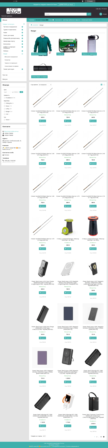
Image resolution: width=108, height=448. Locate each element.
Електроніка (6, 44)
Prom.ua (62, 443)
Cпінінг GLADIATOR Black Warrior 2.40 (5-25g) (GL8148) (42, 196)
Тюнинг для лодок (8, 69)
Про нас (5, 75)
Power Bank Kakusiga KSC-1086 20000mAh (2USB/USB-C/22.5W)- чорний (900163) (93, 372)
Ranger (5, 54)
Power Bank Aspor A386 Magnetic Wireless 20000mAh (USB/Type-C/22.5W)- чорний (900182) (68, 372)
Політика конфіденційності (72, 446)
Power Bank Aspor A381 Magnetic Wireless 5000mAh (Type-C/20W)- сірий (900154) (93, 328)
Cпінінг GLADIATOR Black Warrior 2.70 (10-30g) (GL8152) (67, 196)
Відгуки (5, 79)
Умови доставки (87, 20)
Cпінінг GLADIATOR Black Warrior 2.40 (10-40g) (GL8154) (67, 154)
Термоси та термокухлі (89, 54)
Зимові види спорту (9, 41)
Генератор (60, 54)
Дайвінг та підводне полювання (9, 47)
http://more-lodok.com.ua (11, 131)
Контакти (58, 20)
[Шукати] (89, 14)
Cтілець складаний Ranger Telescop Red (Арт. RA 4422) (93, 239)
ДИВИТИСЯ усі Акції (66, 4)
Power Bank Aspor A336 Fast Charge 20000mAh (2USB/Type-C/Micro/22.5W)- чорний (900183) (43, 328)
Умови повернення (35, 23)
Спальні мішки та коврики (39, 76)
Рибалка (5, 51)
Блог (50, 20)
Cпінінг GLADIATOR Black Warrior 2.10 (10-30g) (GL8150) (42, 111)
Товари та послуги (8, 24)
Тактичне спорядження (10, 27)
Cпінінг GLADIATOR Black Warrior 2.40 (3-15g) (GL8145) (93, 154)
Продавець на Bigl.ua (54, 445)
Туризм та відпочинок (9, 29)
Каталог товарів (41, 20)
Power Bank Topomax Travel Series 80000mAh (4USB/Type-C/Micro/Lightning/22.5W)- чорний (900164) (93, 416)
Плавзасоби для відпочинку (11, 38)
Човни (5, 32)
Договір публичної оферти (71, 20)
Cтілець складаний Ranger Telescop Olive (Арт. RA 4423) (68, 239)
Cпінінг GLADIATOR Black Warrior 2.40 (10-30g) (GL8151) (42, 154)
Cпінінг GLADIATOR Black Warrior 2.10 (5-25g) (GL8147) (93, 111)
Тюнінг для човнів (8, 35)
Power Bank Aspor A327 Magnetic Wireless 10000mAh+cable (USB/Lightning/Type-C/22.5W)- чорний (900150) (93, 283)
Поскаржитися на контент (58, 446)
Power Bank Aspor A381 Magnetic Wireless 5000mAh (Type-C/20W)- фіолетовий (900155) (42, 372)
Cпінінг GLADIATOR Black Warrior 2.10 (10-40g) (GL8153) (67, 111)
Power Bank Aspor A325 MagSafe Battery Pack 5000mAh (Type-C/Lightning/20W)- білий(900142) (68, 283)
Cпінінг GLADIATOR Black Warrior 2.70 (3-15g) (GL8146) (93, 196)
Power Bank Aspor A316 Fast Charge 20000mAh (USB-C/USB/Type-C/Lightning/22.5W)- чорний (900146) (42, 283)
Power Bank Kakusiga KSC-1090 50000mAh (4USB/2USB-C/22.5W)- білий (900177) (68, 416)
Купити (43, 121)
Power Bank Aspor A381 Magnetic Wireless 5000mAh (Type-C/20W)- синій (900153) (68, 328)
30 (101, 437)
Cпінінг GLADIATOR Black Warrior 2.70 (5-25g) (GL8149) (42, 239)
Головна (31, 20)
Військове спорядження (39, 54)
